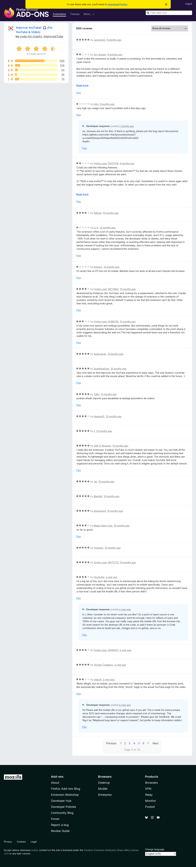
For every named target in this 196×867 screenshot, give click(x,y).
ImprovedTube (53, 36)
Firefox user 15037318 (106, 163)
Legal (34, 841)
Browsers (151, 782)
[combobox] (169, 13)
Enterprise (105, 794)
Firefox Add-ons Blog (65, 788)
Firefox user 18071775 (106, 562)
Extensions (59, 14)
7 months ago (126, 126)
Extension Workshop (65, 794)
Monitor (150, 800)
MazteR (98, 496)
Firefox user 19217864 (106, 289)
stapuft (98, 679)
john (96, 104)
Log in (189, 3)
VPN (148, 788)
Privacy (8, 841)
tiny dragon (100, 54)
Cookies (21, 841)
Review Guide (60, 831)
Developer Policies (63, 806)
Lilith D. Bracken (102, 445)
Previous (111, 743)
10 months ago (111, 213)
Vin (95, 481)
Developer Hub (61, 800)
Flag (78, 92)
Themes (75, 14)
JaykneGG (99, 39)
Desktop (104, 782)
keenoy (98, 267)
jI (94, 431)
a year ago (111, 577)
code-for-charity (31, 36)
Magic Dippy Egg (103, 525)
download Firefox (117, 4)
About (55, 782)
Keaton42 (99, 416)
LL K (96, 227)
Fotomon (98, 547)
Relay (149, 794)
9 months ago (114, 39)
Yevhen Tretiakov (103, 664)
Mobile (102, 788)
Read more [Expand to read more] (82, 85)
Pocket (150, 806)
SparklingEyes (101, 368)
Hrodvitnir (99, 577)
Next (155, 743)
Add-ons (57, 776)
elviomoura (100, 511)
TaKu (96, 394)
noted (34, 850)
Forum (55, 819)
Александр (100, 354)
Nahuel (97, 213)
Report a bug (60, 825)
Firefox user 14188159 (106, 321)
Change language (154, 849)
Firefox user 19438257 (106, 650)
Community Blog (62, 813)
